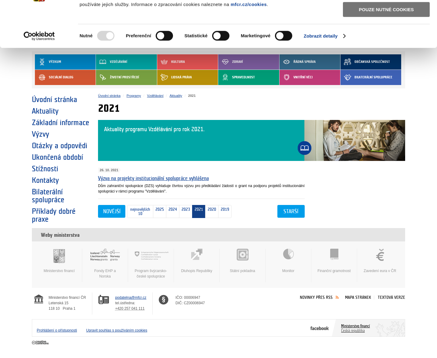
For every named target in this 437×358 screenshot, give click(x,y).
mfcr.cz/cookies (249, 43)
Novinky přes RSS (316, 297)
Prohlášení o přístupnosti (57, 330)
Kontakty (45, 180)
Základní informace (60, 122)
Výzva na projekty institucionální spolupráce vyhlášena (153, 178)
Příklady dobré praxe (54, 215)
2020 (211, 211)
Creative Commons (41, 343)
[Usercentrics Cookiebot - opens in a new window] (39, 75)
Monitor (288, 261)
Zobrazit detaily (321, 75)
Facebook (319, 328)
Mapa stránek (358, 297)
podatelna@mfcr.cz (130, 297)
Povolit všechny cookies (386, 14)
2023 (184, 211)
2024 (171, 211)
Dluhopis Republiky (196, 261)
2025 (158, 211)
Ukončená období (57, 157)
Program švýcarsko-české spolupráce (151, 263)
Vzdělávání (155, 95)
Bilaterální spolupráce (48, 195)
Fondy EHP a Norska (105, 263)
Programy (134, 95)
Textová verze (391, 297)
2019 (223, 211)
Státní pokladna (242, 261)
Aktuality (45, 111)
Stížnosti (45, 168)
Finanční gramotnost (334, 261)
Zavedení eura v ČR (380, 261)
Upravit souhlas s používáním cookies (116, 330)
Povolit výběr (386, 32)
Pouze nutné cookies (386, 49)
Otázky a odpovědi (59, 145)
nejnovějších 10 (138, 211)
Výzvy (40, 134)
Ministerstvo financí (59, 261)
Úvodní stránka (54, 99)
